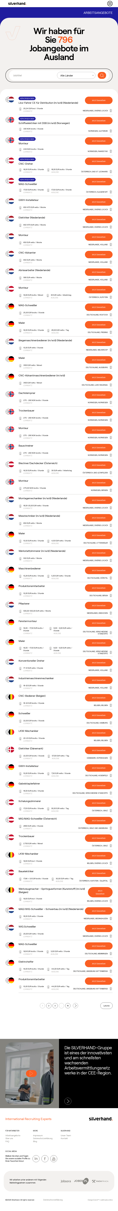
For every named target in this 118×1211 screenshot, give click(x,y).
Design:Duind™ (94, 1200)
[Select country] (76, 75)
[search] (102, 75)
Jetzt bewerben (99, 100)
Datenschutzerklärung (42, 1138)
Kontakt (64, 1138)
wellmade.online (106, 1200)
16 (68, 1005)
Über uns (9, 1138)
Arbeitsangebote (12, 1135)
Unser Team (66, 1135)
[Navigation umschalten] (110, 3)
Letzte (106, 1005)
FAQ (7, 1141)
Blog (35, 1141)
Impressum (38, 1135)
